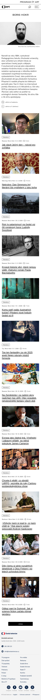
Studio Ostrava (25, 667)
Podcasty (5, 670)
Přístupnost (36, 694)
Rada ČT (23, 670)
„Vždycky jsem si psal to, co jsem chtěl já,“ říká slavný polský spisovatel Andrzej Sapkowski (19, 526)
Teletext (4, 667)
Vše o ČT (4, 682)
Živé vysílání (5, 660)
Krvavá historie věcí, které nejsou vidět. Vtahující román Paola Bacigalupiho (19, 270)
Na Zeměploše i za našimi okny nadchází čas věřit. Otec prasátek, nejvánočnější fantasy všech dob (19, 398)
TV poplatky (6, 663)
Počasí (4, 673)
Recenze (4, 141)
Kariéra (22, 673)
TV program (5, 657)
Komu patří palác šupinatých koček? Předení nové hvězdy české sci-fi (16, 312)
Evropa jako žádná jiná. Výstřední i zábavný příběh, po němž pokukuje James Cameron (19, 440)
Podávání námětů (26, 676)
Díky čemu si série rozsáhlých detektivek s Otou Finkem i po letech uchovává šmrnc (17, 569)
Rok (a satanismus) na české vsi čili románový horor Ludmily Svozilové (18, 227)
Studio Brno (24, 663)
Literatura (6, 137)
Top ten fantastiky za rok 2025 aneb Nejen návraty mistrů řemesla (17, 355)
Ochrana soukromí (25, 694)
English (15, 694)
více (20, 624)
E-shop (4, 676)
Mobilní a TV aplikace (8, 679)
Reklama (23, 660)
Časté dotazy (24, 679)
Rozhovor (5, 519)
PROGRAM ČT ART (29, 2)
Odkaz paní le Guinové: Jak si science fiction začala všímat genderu (17, 611)
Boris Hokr (11, 141)
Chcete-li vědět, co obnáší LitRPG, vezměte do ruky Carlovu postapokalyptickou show (19, 483)
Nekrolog (4, 180)
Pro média (23, 657)
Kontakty (23, 682)
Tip (3, 348)
